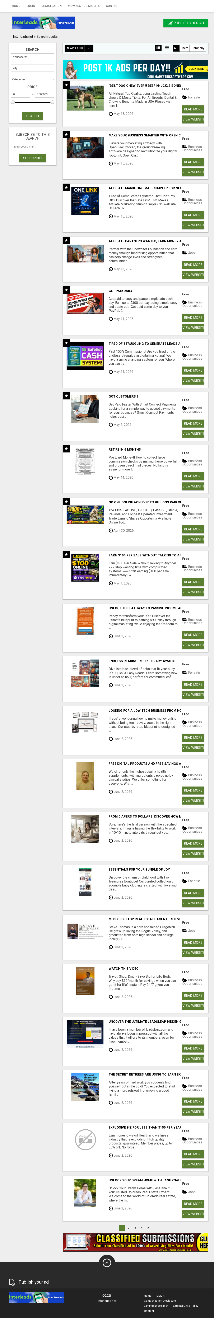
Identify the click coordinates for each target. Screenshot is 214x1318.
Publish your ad (186, 23)
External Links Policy (185, 1305)
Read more (193, 109)
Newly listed (80, 48)
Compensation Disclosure (160, 1300)
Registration (51, 6)
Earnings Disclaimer (156, 1305)
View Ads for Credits (84, 6)
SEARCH (32, 116)
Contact (112, 6)
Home (16, 6)
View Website (193, 119)
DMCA (160, 1295)
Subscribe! (32, 158)
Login (31, 6)
